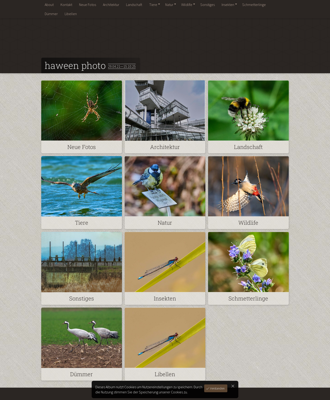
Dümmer (51, 13)
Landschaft (134, 4)
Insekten (228, 4)
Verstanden (217, 388)
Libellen (71, 13)
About (49, 4)
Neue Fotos (87, 4)
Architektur (111, 4)
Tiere (153, 4)
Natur (169, 4)
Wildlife (186, 4)
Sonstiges (207, 4)
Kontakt (66, 4)
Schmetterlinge (254, 4)
